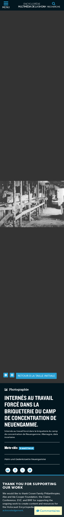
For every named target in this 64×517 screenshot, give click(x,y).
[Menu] (6, 5)
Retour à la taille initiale (36, 370)
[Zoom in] (12, 369)
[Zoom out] (5, 369)
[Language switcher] (29, 464)
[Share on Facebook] (15, 464)
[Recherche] (53, 5)
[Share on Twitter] (22, 464)
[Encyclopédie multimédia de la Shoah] (32, 5)
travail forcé (26, 442)
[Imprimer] (7, 464)
